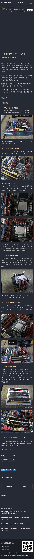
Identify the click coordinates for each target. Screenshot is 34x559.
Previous (9, 486)
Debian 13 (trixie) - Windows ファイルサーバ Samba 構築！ (15, 512)
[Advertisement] (17, 34)
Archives (20, 3)
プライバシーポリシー (5, 550)
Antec (9, 455)
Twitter (4, 553)
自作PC (12, 459)
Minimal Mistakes (24, 555)
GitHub (11, 553)
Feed (18, 553)
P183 (14, 455)
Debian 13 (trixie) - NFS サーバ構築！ (13, 524)
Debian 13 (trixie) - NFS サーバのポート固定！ (15, 517)
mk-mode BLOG (6, 3)
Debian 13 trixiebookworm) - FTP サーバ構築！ (16, 528)
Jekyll (18, 555)
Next (24, 486)
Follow (29, 10)
